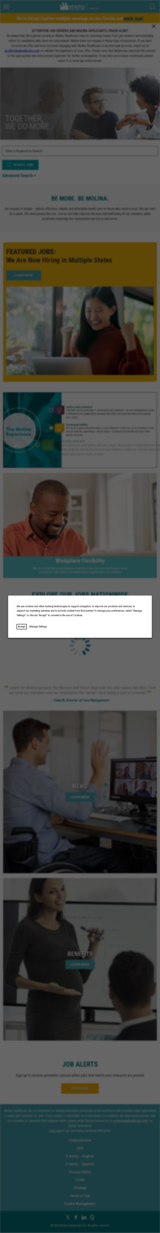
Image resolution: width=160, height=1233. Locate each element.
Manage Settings (38, 626)
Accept (21, 626)
